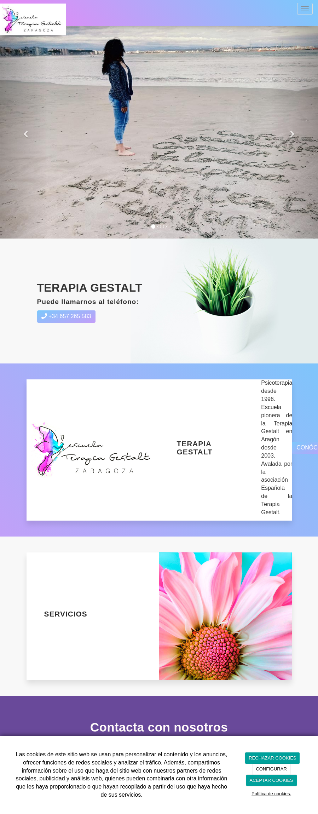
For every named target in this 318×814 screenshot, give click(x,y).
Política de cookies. (271, 793)
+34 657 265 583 (66, 316)
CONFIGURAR (271, 769)
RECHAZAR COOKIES (272, 758)
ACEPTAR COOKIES (271, 780)
